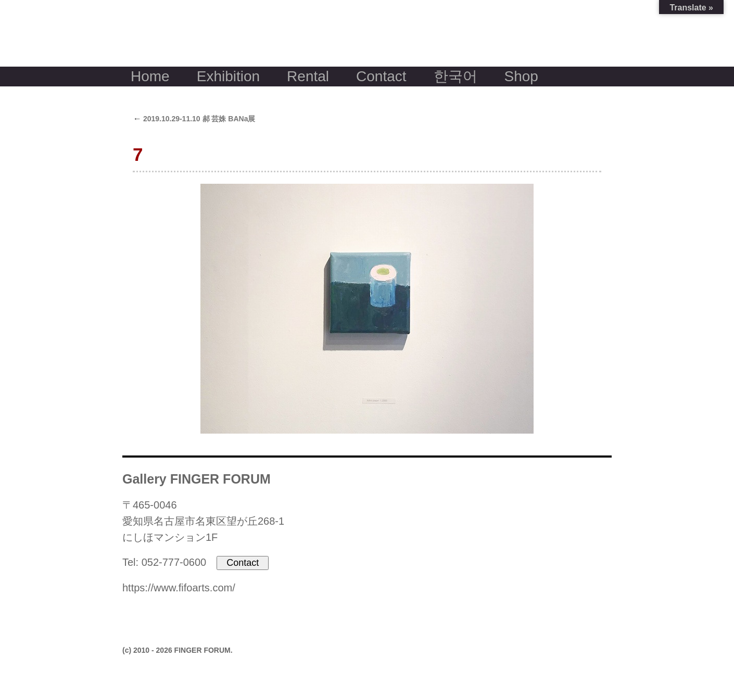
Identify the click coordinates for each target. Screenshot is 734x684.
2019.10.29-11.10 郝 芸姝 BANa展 (194, 119)
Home (150, 76)
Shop (521, 76)
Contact (381, 76)
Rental (308, 76)
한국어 (455, 76)
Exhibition (228, 76)
